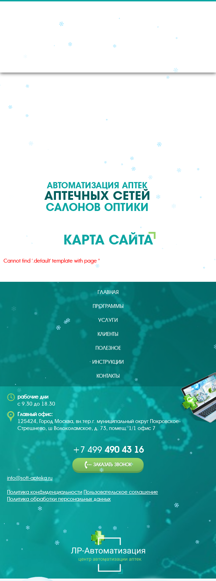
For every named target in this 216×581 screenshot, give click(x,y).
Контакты (108, 376)
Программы (108, 306)
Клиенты (108, 334)
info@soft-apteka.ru (29, 478)
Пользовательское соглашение (121, 492)
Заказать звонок (108, 465)
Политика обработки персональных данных (59, 499)
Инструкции (108, 362)
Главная (108, 292)
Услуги (108, 320)
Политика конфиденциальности (44, 492)
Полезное (108, 348)
